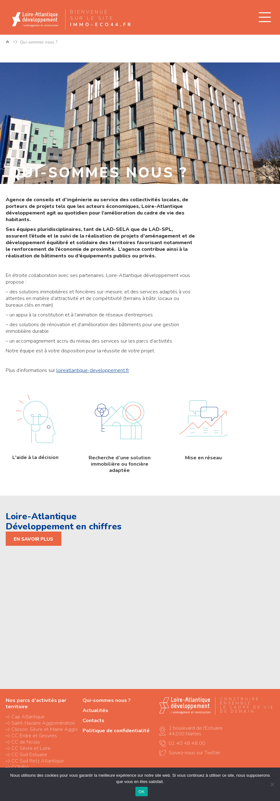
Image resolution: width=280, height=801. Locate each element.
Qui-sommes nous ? (107, 700)
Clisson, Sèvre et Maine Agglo (44, 729)
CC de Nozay (25, 742)
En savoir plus (33, 539)
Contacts (93, 720)
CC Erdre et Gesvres (34, 736)
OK (142, 791)
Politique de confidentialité (116, 730)
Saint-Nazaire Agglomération (43, 723)
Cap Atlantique (28, 717)
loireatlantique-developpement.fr (92, 370)
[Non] (272, 784)
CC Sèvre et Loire (31, 748)
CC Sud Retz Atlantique (37, 761)
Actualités (95, 710)
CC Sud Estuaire (29, 754)
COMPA (20, 767)
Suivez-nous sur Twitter (194, 753)
